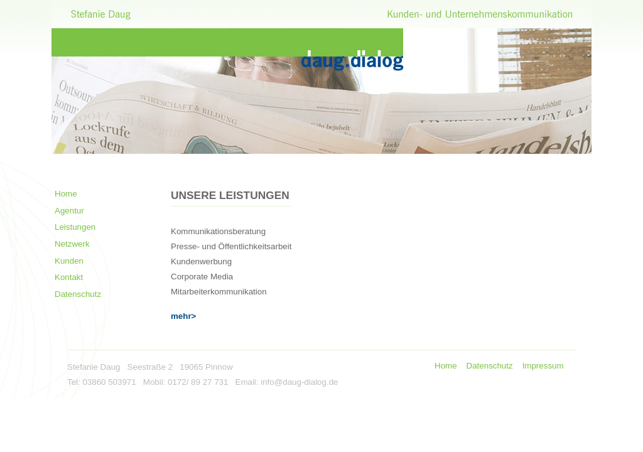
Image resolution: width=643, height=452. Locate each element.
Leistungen (75, 227)
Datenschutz (78, 294)
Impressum (543, 365)
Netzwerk (72, 244)
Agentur (69, 210)
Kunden (69, 261)
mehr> (183, 316)
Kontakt (69, 277)
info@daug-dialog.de (299, 382)
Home (66, 193)
